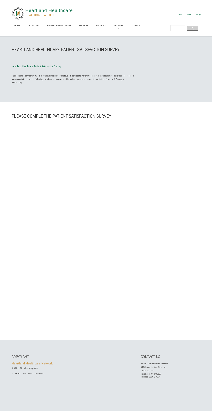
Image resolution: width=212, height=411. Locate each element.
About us (118, 25)
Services (83, 25)
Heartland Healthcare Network (32, 363)
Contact (135, 25)
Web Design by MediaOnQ (34, 374)
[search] (177, 28)
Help (189, 14)
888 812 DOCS (154, 377)
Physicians (34, 25)
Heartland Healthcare (49, 10)
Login (179, 14)
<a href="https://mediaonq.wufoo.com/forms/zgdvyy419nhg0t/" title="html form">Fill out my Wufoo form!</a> (106, 228)
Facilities (101, 25)
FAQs (198, 14)
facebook (16, 374)
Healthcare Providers (59, 25)
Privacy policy (31, 368)
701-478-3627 (155, 374)
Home (17, 25)
